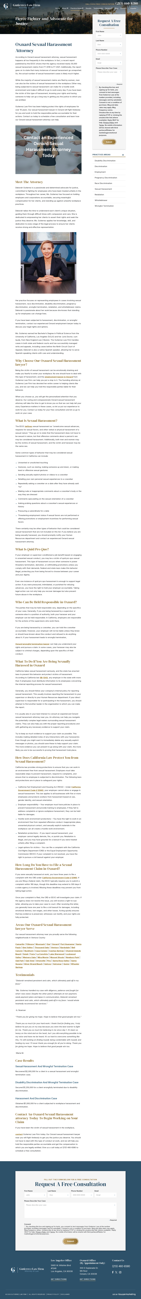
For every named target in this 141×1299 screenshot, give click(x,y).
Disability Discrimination (105, 161)
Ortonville (40, 961)
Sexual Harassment (103, 189)
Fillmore (30, 944)
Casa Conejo (41, 951)
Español (133, 8)
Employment (100, 172)
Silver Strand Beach (33, 964)
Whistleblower (101, 200)
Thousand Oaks (41, 947)
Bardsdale (65, 947)
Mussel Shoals (57, 957)
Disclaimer (65, 1294)
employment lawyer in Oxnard (59, 377)
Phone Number (101, 50)
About (64, 8)
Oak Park (19, 961)
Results (88, 8)
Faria (32, 954)
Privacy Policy (108, 123)
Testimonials (98, 8)
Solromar (57, 964)
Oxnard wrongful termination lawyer (32, 644)
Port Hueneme (67, 944)
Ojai (48, 944)
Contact (123, 8)
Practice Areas (76, 8)
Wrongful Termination (104, 206)
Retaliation (99, 194)
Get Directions (59, 1279)
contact (19, 1134)
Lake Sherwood (57, 954)
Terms (101, 125)
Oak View (29, 961)
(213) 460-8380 (126, 3)
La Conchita (42, 954)
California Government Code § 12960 (59, 878)
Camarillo (19, 944)
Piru (49, 961)
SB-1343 (44, 678)
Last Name (100, 41)
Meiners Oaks (29, 957)
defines (28, 426)
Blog (116, 8)
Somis (66, 964)
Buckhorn (28, 951)
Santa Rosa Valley (61, 961)
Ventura (55, 947)
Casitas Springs (56, 951)
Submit (109, 142)
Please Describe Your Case (106, 68)
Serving (108, 8)
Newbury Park (72, 957)
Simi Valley (27, 947)
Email (98, 59)
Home (57, 8)
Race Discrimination (103, 183)
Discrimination (101, 166)
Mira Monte (43, 957)
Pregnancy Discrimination (106, 178)
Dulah (25, 954)
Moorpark (40, 944)
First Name (100, 31)
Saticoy (47, 964)
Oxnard (55, 944)
